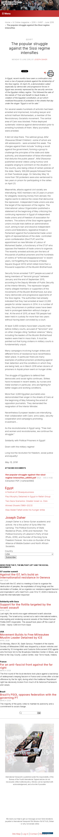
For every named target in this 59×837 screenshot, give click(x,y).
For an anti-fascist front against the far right (26, 666)
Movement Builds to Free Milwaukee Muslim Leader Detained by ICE (24, 636)
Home (7, 22)
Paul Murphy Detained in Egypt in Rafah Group (28, 496)
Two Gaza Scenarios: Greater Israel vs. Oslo (26, 501)
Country (9, 551)
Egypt (9, 488)
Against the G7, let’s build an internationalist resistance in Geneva (25, 576)
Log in (25, 834)
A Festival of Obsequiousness (19, 492)
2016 (33, 22)
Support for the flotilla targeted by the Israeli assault (25, 606)
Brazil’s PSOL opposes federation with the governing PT (28, 696)
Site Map (16, 834)
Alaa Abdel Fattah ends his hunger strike (25, 510)
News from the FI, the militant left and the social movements (24, 566)
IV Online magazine (21, 22)
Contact (34, 834)
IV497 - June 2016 (46, 22)
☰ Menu (6, 13)
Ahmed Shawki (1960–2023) (19, 505)
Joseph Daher (40, 60)
